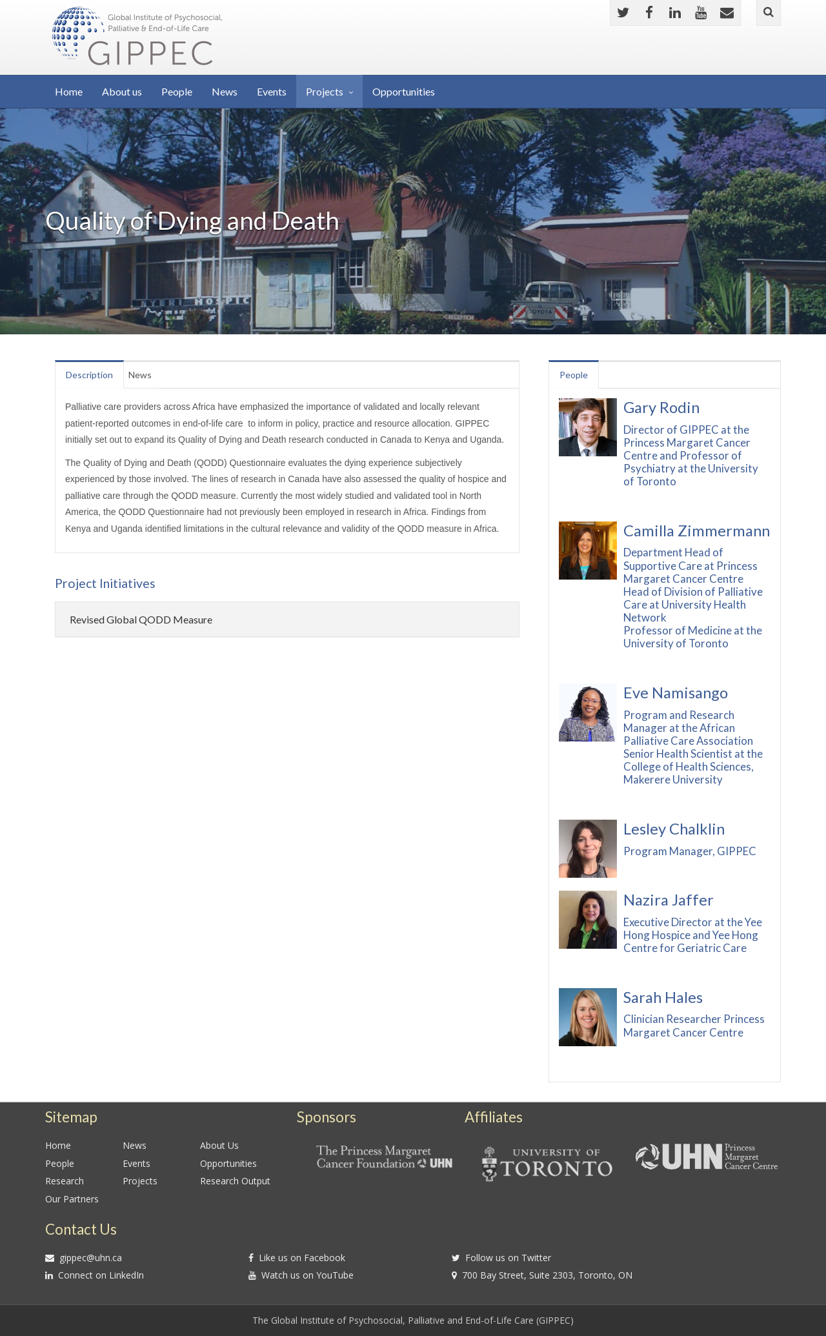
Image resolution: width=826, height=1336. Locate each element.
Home (69, 91)
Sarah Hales (663, 997)
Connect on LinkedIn (101, 1275)
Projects (324, 91)
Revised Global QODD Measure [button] (141, 619)
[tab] (287, 619)
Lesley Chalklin (674, 829)
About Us (219, 1145)
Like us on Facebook (302, 1257)
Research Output (235, 1181)
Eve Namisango (675, 692)
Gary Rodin (661, 407)
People (176, 91)
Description (95, 374)
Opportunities (403, 91)
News (224, 91)
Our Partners (72, 1199)
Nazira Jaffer (668, 900)
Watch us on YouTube (307, 1275)
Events (272, 91)
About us (122, 91)
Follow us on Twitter (508, 1257)
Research (64, 1181)
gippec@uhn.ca (90, 1257)
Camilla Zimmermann (696, 530)
